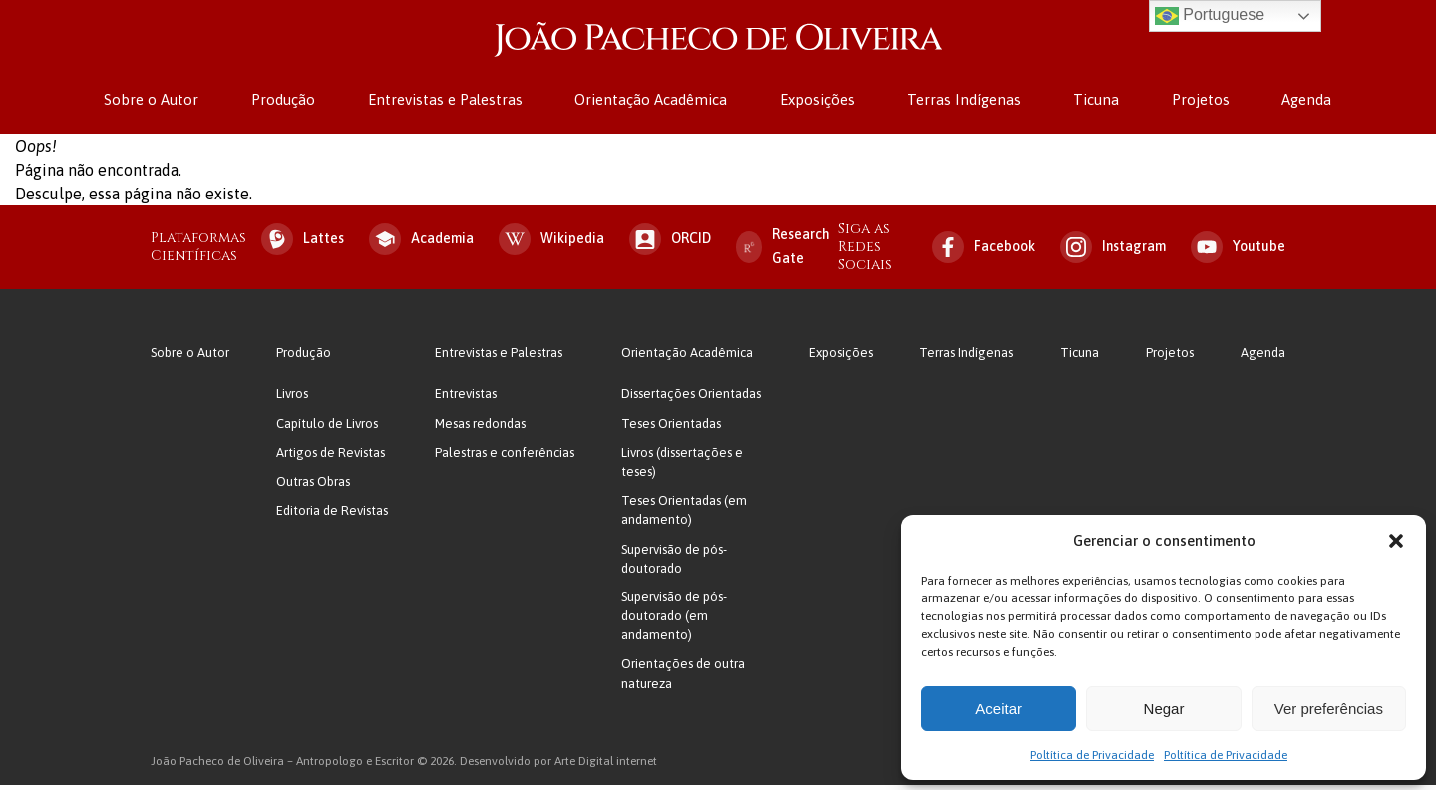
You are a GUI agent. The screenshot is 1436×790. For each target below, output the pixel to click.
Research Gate (783, 251)
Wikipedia (551, 244)
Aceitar (998, 708)
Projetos (1189, 102)
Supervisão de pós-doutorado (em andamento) (674, 620)
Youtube (1238, 252)
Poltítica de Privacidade (1092, 755)
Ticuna (1089, 102)
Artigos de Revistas (330, 457)
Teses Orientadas (671, 428)
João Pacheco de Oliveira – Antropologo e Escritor (718, 42)
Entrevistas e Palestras (453, 102)
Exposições (817, 102)
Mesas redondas (480, 428)
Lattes (302, 244)
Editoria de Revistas (332, 515)
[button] (1396, 541)
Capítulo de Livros (327, 428)
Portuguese (1209, 16)
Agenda (1291, 102)
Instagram (1113, 252)
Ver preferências (1328, 708)
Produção (295, 102)
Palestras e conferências (504, 457)
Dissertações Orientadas (691, 399)
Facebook (983, 252)
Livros (292, 399)
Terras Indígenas (960, 102)
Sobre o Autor (167, 102)
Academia (421, 244)
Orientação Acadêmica (654, 102)
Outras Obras (313, 486)
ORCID (670, 244)
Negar (1164, 708)
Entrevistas (466, 399)
